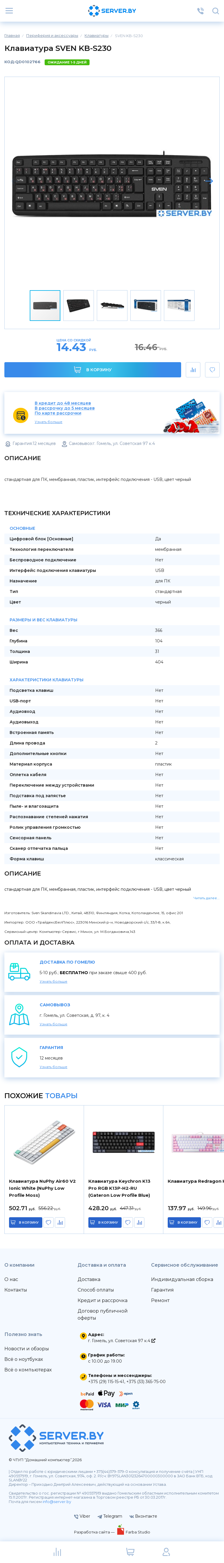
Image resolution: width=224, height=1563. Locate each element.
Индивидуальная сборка (182, 1279)
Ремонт (160, 1300)
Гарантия (162, 1290)
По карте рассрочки (58, 413)
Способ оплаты (96, 1290)
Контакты (15, 1290)
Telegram (109, 1516)
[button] (209, 181)
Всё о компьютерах (28, 1370)
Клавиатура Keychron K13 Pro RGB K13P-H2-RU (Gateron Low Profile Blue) (119, 1188)
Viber (82, 1516)
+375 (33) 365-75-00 (146, 1381)
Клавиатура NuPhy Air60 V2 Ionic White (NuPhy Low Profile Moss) (42, 1188)
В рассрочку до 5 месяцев (65, 408)
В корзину (93, 369)
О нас (11, 1279)
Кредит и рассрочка (102, 1300)
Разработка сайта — (95, 1532)
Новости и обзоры (26, 1348)
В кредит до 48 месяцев (63, 403)
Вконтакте (143, 1516)
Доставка (89, 1279)
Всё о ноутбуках (23, 1359)
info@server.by (57, 1502)
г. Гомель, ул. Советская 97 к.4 (121, 1340)
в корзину (29, 1222)
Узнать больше (48, 421)
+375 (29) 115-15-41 (106, 1381)
